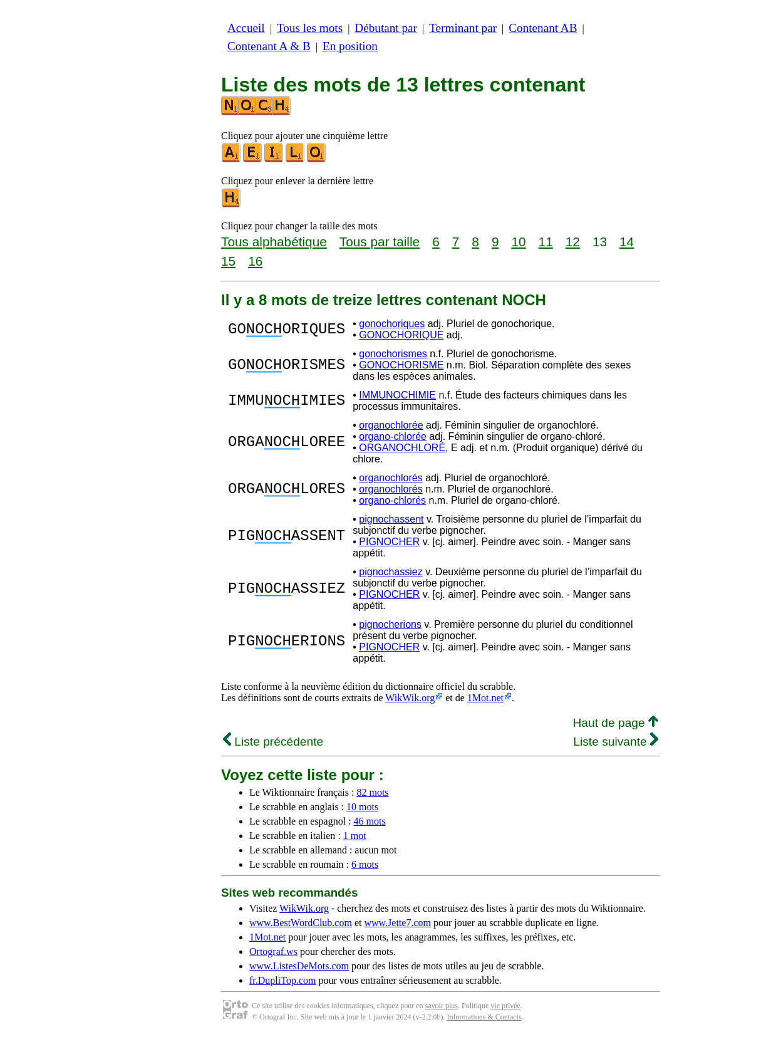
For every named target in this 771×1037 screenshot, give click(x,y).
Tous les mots (310, 27)
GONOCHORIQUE (401, 335)
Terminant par (463, 27)
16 (255, 261)
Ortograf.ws (273, 951)
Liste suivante (615, 741)
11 (546, 241)
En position (350, 46)
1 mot (354, 835)
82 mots (372, 792)
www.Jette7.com (397, 922)
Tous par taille (379, 241)
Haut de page (615, 722)
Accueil (246, 27)
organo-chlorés (392, 500)
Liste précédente (273, 741)
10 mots (362, 806)
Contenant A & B (269, 46)
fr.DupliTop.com (282, 980)
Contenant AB (543, 27)
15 (228, 261)
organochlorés (390, 477)
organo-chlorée (393, 436)
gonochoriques (392, 323)
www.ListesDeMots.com (299, 966)
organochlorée (391, 425)
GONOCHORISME (401, 365)
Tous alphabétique (274, 241)
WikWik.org (410, 697)
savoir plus (441, 1005)
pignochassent (391, 519)
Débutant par (385, 27)
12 (573, 241)
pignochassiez (390, 571)
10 (518, 241)
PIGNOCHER (389, 541)
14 (626, 241)
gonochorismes (393, 353)
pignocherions (390, 624)
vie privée (505, 1005)
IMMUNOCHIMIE (397, 395)
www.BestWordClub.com (300, 922)
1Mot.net (485, 697)
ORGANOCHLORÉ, (403, 447)
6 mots (364, 864)
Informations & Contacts (484, 1017)
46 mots (370, 821)
